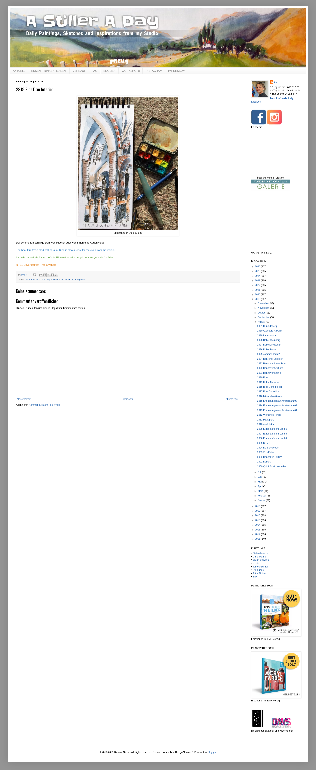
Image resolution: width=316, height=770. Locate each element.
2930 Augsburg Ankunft (269, 330)
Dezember (264, 303)
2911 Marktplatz (265, 419)
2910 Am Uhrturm (266, 424)
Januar (262, 500)
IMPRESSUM (176, 70)
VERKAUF (79, 70)
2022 (258, 285)
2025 (258, 271)
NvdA (256, 563)
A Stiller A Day (37, 279)
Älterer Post (232, 399)
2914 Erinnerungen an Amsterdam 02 (277, 405)
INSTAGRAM (154, 70)
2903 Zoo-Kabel (265, 452)
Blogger (212, 752)
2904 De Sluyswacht (268, 447)
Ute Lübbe (258, 570)
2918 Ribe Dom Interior (269, 386)
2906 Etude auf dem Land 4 (272, 438)
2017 (258, 510)
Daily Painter (52, 279)
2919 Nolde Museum (268, 382)
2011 (258, 538)
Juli (260, 472)
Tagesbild (81, 279)
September (264, 317)
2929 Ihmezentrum (267, 335)
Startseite (128, 399)
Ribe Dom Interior (67, 279)
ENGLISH (109, 70)
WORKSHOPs (131, 70)
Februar (262, 495)
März (261, 491)
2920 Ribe (262, 377)
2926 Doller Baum (266, 349)
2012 (258, 534)
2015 (258, 520)
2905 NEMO (263, 443)
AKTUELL (19, 70)
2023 (258, 280)
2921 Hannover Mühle (269, 373)
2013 (258, 529)
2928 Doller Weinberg (268, 340)
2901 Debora (264, 461)
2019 (258, 299)
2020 (258, 294)
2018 (258, 506)
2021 (258, 290)
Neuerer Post (24, 399)
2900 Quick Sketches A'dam (272, 466)
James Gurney (260, 566)
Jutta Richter (259, 573)
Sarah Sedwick (261, 559)
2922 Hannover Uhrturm (270, 368)
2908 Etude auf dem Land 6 (272, 428)
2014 (258, 524)
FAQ (94, 70)
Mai (260, 481)
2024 (258, 276)
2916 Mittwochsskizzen (269, 396)
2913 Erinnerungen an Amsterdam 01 (277, 410)
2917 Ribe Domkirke (268, 391)
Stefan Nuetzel (261, 553)
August (262, 322)
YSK (255, 576)
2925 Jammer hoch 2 (268, 354)
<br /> (270, 219)
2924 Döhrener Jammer (270, 359)
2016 (258, 515)
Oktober (262, 312)
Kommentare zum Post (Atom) (45, 404)
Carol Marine (260, 556)
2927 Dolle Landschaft (269, 344)
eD (275, 82)
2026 (258, 266)
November (264, 308)
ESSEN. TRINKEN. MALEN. (48, 70)
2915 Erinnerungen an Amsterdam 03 (277, 400)
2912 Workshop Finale (269, 414)
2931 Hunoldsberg (267, 326)
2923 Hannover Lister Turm (271, 363)
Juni (260, 476)
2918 (27, 279)
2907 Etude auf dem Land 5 (272, 433)
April (260, 486)
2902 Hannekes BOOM (269, 457)
